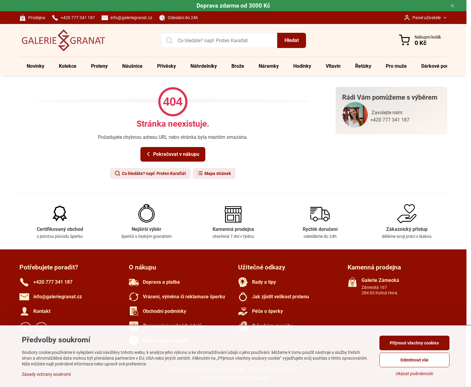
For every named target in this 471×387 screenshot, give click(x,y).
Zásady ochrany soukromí (46, 374)
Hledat (291, 40)
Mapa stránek (214, 173)
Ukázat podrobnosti (414, 373)
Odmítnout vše (414, 360)
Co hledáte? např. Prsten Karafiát (150, 173)
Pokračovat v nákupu (172, 154)
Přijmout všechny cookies (414, 343)
